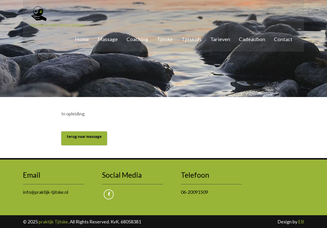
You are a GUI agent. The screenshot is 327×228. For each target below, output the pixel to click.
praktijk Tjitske (53, 221)
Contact (283, 39)
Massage (108, 39)
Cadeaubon (252, 39)
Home (82, 39)
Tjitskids (191, 39)
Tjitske (165, 39)
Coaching (137, 39)
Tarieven (220, 39)
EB (301, 221)
